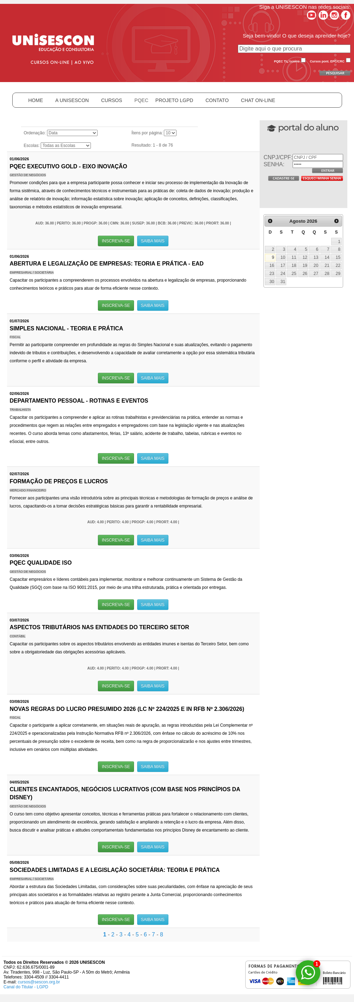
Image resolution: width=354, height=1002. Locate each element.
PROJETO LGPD (174, 100)
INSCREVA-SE (116, 240)
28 (327, 273)
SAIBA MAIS (153, 240)
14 (327, 257)
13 (316, 257)
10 (283, 257)
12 (304, 257)
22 (338, 265)
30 (271, 281)
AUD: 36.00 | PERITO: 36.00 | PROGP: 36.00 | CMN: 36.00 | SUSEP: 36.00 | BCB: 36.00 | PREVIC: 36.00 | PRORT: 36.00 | (133, 223)
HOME (35, 100)
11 (294, 257)
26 (304, 273)
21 (327, 265)
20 (316, 265)
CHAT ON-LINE (258, 100)
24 (283, 273)
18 (294, 265)
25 (294, 273)
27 (316, 273)
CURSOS (111, 100)
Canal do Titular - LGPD (26, 986)
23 (271, 273)
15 (338, 257)
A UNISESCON (72, 100)
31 (283, 281)
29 (338, 273)
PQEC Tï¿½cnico (287, 61)
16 (271, 265)
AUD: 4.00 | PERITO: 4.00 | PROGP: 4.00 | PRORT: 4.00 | (133, 522)
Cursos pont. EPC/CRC (327, 61)
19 (304, 265)
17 (283, 265)
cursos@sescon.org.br (39, 982)
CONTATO (217, 100)
